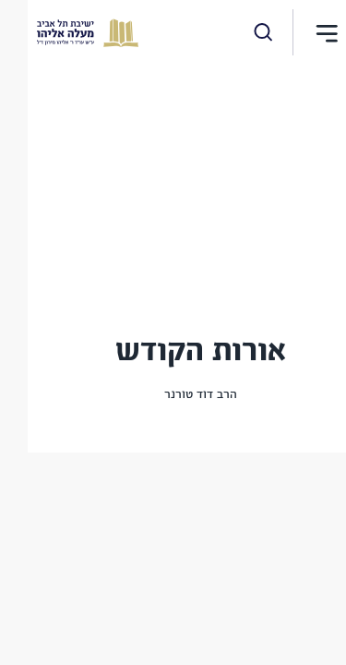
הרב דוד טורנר (173, 394)
